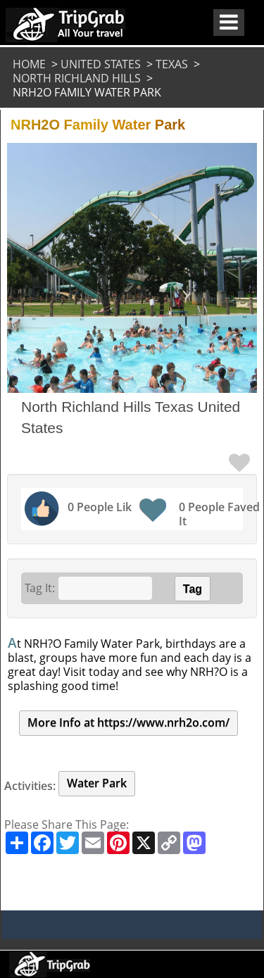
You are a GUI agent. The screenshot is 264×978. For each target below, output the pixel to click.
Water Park (97, 783)
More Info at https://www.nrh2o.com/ (128, 722)
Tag (192, 589)
